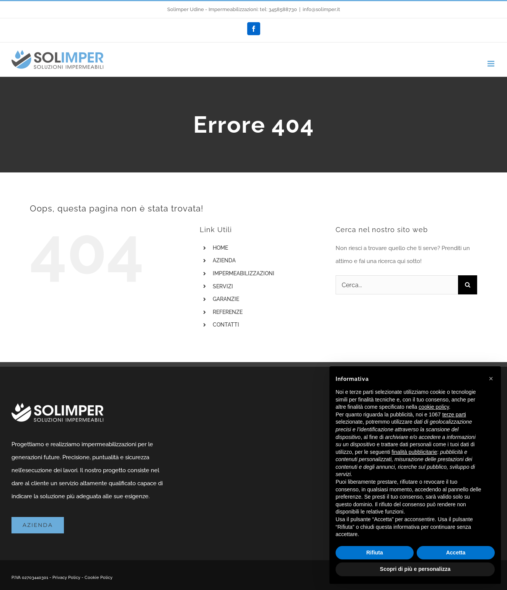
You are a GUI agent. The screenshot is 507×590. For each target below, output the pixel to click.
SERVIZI (223, 286)
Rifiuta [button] (374, 552)
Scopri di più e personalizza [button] (415, 569)
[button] (491, 378)
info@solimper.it (321, 9)
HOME (220, 248)
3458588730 (283, 9)
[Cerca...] (397, 284)
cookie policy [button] (434, 407)
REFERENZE (228, 312)
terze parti (454, 414)
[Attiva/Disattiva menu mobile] (491, 64)
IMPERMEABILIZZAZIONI (243, 273)
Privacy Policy (66, 577)
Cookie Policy (98, 577)
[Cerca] (467, 284)
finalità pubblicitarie (414, 452)
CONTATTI (226, 325)
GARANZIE (226, 299)
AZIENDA (224, 260)
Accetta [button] (456, 552)
